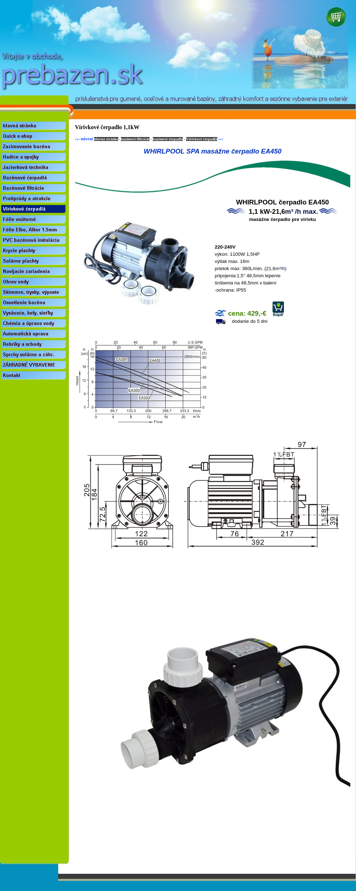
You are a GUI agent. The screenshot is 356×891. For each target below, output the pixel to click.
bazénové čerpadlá (168, 139)
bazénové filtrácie (135, 139)
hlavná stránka (106, 139)
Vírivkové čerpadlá (201, 139)
